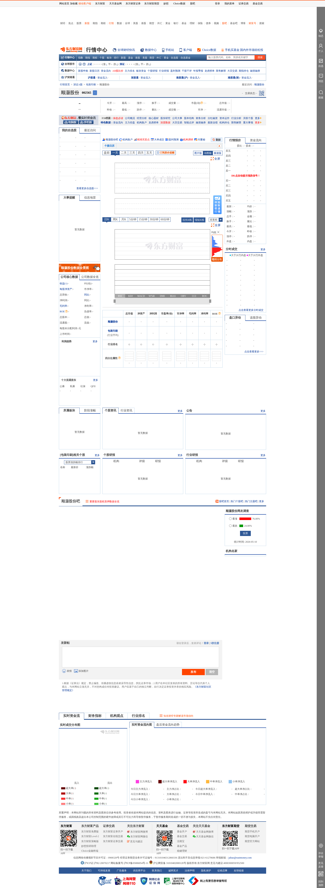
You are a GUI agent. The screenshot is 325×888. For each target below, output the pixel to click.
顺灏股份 (113, 321)
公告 (189, 410)
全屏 (217, 158)
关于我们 (86, 870)
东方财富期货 (230, 826)
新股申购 (83, 70)
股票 (78, 23)
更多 (258, 118)
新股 (87, 23)
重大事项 (248, 122)
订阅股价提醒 (166, 152)
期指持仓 (244, 70)
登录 (206, 643)
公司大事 (177, 118)
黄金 (167, 23)
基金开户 (182, 831)
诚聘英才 (173, 870)
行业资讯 (126, 410)
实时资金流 (71, 716)
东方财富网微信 (137, 836)
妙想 (166, 3)
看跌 (233, 525)
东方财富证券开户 (113, 831)
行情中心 (68, 57)
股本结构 (189, 118)
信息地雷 (90, 197)
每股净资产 (66, 289)
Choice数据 (209, 50)
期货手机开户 (252, 831)
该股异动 (256, 317)
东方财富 (66, 826)
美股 (135, 23)
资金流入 (102, 77)
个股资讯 (110, 410)
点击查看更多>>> (253, 351)
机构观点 (116, 716)
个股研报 (153, 70)
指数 (80, 57)
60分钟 (165, 219)
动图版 (208, 153)
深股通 (134, 77)
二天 (124, 152)
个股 (101, 57)
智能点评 (189, 122)
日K (106, 219)
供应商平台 (139, 870)
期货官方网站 (252, 841)
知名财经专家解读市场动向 (178, 715)
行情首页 (65, 84)
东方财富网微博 (137, 831)
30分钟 (154, 219)
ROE (64, 311)
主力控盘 (130, 122)
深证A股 (78, 84)
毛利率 (63, 305)
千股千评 (187, 70)
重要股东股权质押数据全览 (104, 501)
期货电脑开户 (252, 836)
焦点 (70, 23)
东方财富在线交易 (113, 836)
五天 (149, 152)
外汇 (159, 23)
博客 (243, 23)
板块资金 (141, 70)
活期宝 (180, 841)
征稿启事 (222, 870)
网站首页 (64, 3)
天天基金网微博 (203, 831)
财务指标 (95, 716)
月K (123, 219)
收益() (63, 283)
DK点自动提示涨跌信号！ (246, 175)
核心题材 (154, 118)
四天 (141, 152)
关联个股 (248, 118)
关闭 (55, 11)
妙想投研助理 (88, 846)
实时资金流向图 (142, 724)
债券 (208, 23)
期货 (151, 23)
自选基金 (185, 57)
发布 (193, 671)
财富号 (252, 23)
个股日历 (109, 145)
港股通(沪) (182, 77)
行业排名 (138, 716)
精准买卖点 (143, 139)
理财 (192, 23)
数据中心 (151, 50)
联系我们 (157, 870)
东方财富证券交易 (113, 841)
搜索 (261, 23)
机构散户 (142, 122)
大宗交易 (232, 70)
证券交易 (244, 3)
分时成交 (231, 249)
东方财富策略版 (90, 841)
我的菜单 (229, 3)
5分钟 (132, 219)
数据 (119, 23)
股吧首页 (222, 501)
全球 (127, 23)
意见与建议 (135, 841)
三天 (132, 152)
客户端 (187, 50)
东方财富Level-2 (90, 836)
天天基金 (162, 826)
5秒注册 (214, 643)
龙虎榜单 (210, 70)
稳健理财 (182, 850)
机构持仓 (224, 122)
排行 (116, 57)
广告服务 (122, 870)
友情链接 (239, 870)
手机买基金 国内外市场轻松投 (244, 50)
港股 (143, 23)
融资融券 (255, 70)
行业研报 (164, 70)
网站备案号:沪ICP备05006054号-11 (130, 863)
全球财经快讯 (126, 50)
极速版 (217, 153)
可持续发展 (104, 870)
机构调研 (188, 139)
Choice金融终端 (89, 850)
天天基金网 (115, 3)
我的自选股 (69, 130)
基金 (184, 23)
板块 (109, 57)
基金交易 (182, 836)
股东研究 (165, 118)
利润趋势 (67, 341)
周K (115, 219)
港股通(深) (233, 77)
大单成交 (159, 139)
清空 (212, 671)
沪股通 (91, 77)
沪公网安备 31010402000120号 (167, 863)
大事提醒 (69, 197)
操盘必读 (118, 118)
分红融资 (213, 118)
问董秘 (201, 139)
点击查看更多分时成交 (251, 310)
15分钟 (143, 219)
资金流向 (106, 70)
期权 (103, 23)
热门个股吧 (237, 501)
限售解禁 (221, 70)
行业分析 (236, 118)
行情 (111, 23)
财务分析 (201, 118)
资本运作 (224, 118)
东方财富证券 (133, 3)
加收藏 (74, 3)
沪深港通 (68, 77)
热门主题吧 (251, 501)
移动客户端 (85, 3)
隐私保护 (206, 870)
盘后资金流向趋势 (167, 724)
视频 (216, 23)
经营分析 (142, 118)
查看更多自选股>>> (87, 188)
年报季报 (198, 70)
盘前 (107, 152)
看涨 (233, 518)
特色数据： (107, 122)
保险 (200, 23)
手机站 (169, 50)
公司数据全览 (90, 276)
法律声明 (190, 870)
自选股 (174, 57)
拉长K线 (187, 219)
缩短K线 (199, 219)
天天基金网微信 (203, 836)
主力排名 (130, 70)
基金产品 (182, 846)
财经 (62, 23)
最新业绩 (213, 122)
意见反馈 (320, 865)
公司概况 (130, 118)
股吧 (224, 23)
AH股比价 (117, 70)
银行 (175, 23)
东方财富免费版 (90, 831)
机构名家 (231, 551)
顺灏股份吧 (112, 139)
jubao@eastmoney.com (240, 857)
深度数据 (165, 122)
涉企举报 (320, 855)
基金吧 (234, 23)
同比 (86, 294)
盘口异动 (235, 317)
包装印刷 (91, 84)
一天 (115, 152)
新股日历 (94, 70)
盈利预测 (175, 70)
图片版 (198, 153)
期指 (95, 23)
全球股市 (68, 64)
